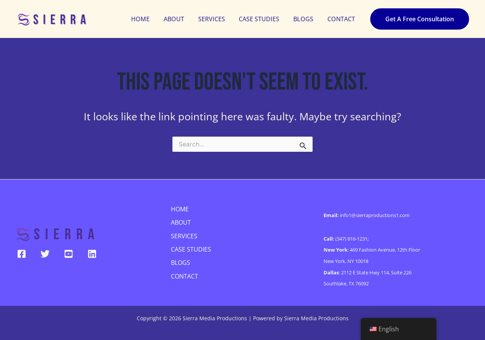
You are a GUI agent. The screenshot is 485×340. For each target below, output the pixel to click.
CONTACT (342, 19)
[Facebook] (21, 254)
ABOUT (182, 19)
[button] (419, 19)
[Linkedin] (92, 254)
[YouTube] (68, 254)
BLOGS (306, 19)
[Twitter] (45, 254)
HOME (150, 19)
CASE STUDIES (263, 19)
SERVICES (217, 19)
